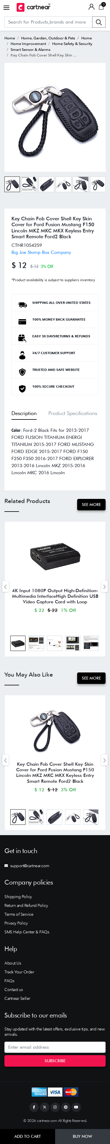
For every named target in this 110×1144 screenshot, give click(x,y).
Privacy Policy (16, 923)
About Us (12, 963)
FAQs (9, 980)
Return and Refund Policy (26, 905)
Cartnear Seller (17, 998)
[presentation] (5, 586)
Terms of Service (18, 914)
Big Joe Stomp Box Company (41, 252)
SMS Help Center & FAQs (26, 932)
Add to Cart (27, 1136)
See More (91, 504)
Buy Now (82, 1136)
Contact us (13, 989)
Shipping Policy (18, 896)
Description (24, 413)
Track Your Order (19, 972)
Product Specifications (72, 413)
